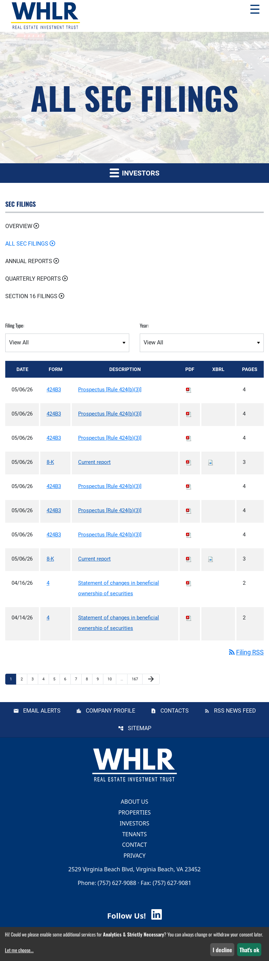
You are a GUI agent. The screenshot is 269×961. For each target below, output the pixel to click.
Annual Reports (28, 261)
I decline (222, 950)
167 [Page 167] (135, 679)
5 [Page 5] (56, 679)
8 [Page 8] (88, 679)
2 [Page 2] (23, 679)
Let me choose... (19, 950)
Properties (134, 812)
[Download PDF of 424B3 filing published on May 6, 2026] (189, 389)
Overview (18, 226)
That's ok (249, 950)
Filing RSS (246, 652)
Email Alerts (42, 710)
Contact (134, 845)
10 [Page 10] (111, 679)
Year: (144, 325)
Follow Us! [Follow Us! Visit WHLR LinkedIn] (134, 915)
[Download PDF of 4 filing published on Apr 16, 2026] (189, 583)
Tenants (134, 834)
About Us (134, 801)
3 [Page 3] (34, 679)
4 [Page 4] (45, 679)
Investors (135, 823)
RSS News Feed (235, 710)
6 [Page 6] (67, 679)
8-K (50, 462)
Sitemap (139, 728)
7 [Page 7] (78, 679)
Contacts (174, 710)
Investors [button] (134, 172)
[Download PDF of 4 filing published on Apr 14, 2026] (189, 618)
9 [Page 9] (99, 679)
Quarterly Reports (33, 278)
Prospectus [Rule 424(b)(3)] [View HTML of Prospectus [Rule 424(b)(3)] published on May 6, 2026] (110, 389)
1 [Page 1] (12, 679)
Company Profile (110, 710)
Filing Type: (14, 325)
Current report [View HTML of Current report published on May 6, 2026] (94, 462)
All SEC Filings (26, 243)
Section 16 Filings (31, 296)
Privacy (134, 855)
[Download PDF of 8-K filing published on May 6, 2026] (189, 462)
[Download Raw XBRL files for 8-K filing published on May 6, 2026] (210, 462)
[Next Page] (151, 679)
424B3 (54, 389)
